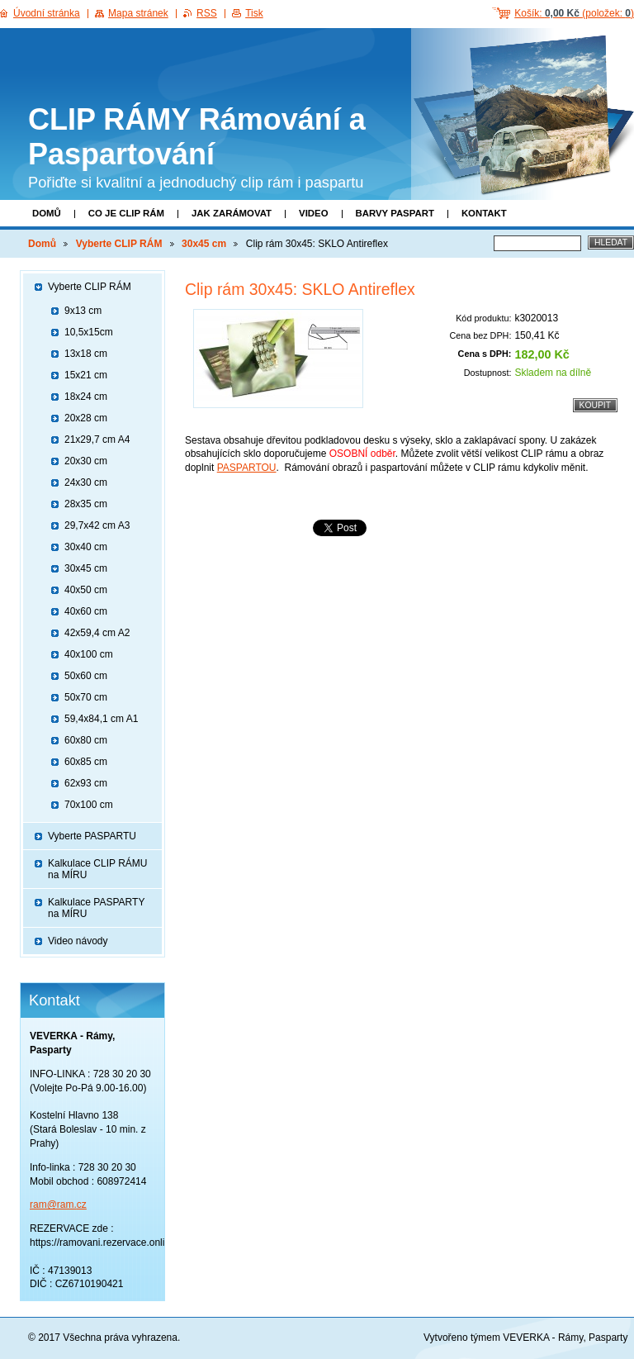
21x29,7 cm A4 (97, 439)
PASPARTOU (247, 467)
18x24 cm (85, 396)
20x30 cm (85, 461)
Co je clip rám (126, 213)
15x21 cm (85, 375)
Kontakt (484, 213)
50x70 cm (85, 697)
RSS (206, 13)
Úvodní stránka (46, 13)
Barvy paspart (395, 213)
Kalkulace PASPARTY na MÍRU (96, 907)
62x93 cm (85, 783)
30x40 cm (85, 547)
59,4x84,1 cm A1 (101, 719)
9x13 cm (83, 310)
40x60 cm (85, 611)
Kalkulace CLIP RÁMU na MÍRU (98, 869)
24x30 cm (85, 482)
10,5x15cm (88, 332)
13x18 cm (85, 353)
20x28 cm (85, 418)
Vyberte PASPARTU (92, 836)
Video (313, 213)
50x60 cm (85, 676)
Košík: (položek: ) (574, 13)
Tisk (254, 13)
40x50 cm (85, 590)
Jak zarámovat (232, 213)
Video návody (78, 941)
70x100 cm (88, 804)
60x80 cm (85, 740)
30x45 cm (204, 243)
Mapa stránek (138, 13)
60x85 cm (85, 761)
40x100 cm (88, 654)
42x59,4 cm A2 (97, 633)
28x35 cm (85, 504)
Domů (46, 213)
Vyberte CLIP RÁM (119, 243)
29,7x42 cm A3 (97, 525)
